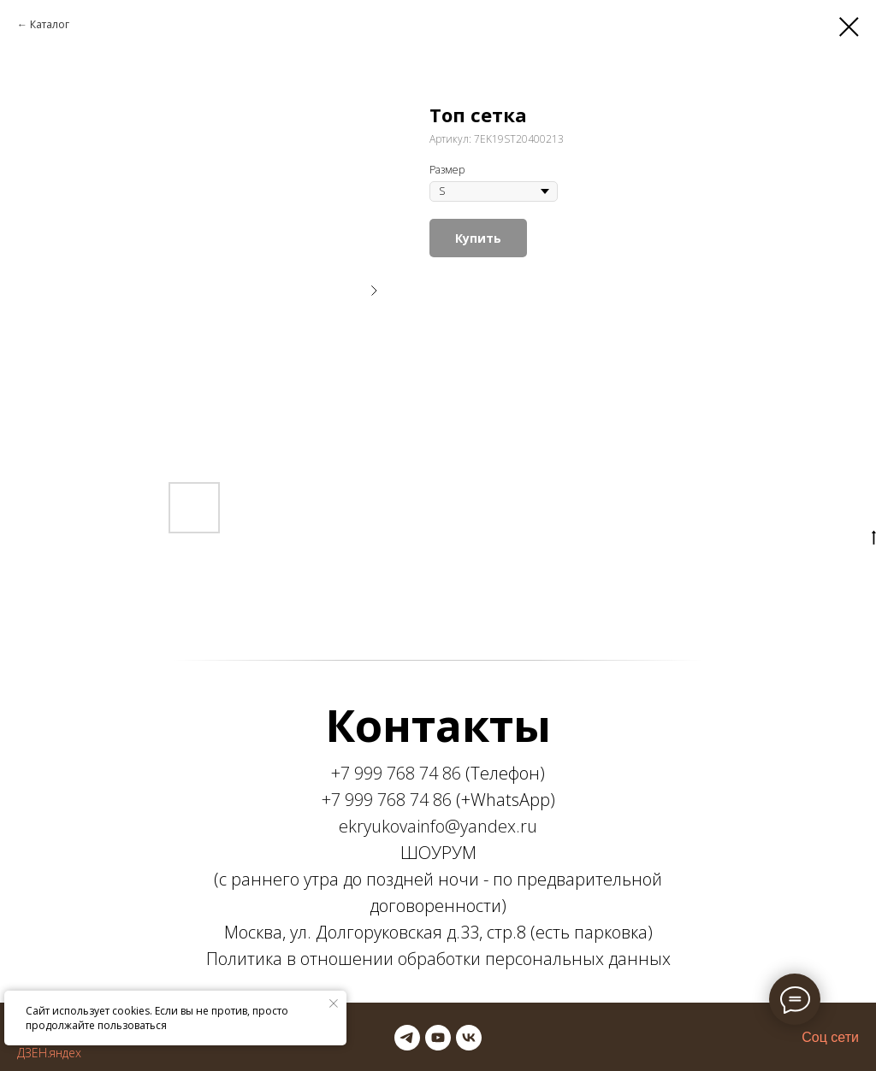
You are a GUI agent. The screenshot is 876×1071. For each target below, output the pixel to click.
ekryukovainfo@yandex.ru (438, 826)
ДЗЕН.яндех (49, 1053)
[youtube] (438, 1037)
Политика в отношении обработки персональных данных (438, 958)
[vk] (469, 1037)
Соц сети (830, 1037)
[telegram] (407, 1037)
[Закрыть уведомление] (333, 1003)
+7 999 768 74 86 (396, 773)
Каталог (49, 24)
